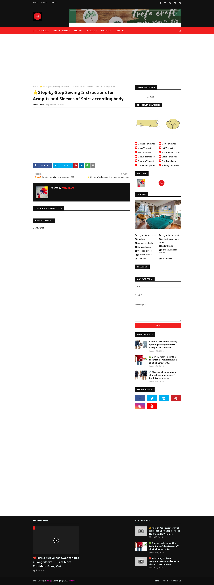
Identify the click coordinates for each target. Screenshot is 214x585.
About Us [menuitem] (106, 30)
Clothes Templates (145, 143)
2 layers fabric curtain (146, 235)
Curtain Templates (145, 165)
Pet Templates (143, 152)
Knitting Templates (169, 165)
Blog (48, 580)
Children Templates (145, 160)
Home (35, 2)
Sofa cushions (143, 247)
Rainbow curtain (143, 239)
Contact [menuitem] (121, 30)
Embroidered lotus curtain (169, 240)
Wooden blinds (143, 250)
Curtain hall (165, 258)
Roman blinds (144, 254)
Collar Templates (168, 156)
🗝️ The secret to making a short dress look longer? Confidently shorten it (162, 375)
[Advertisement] (107, 57)
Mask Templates (144, 147)
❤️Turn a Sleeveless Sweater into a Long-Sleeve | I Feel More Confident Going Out (56, 562)
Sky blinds (141, 258)
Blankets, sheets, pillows (168, 251)
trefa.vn (72, 580)
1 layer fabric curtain (169, 235)
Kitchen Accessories (169, 152)
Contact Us (176, 580)
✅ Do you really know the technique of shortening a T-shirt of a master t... (164, 359)
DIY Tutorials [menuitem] (41, 30)
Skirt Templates (167, 143)
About (44, 2)
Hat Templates (167, 147)
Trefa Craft (38, 104)
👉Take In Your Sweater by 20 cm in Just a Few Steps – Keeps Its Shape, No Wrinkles (164, 530)
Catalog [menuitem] (90, 30)
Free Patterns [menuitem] (60, 30)
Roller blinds (166, 245)
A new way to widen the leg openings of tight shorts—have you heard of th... (163, 344)
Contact (53, 2)
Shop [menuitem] (77, 30)
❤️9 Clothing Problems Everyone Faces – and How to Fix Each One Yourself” (164, 561)
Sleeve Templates (145, 156)
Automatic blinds (144, 243)
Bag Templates (167, 160)
